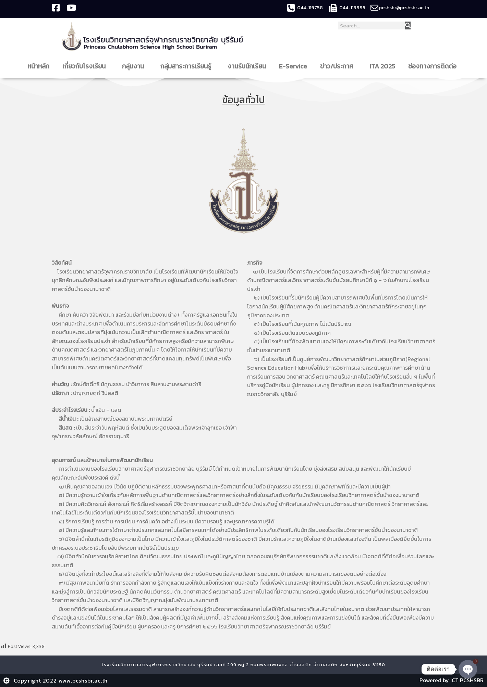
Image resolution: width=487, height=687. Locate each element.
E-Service (293, 66)
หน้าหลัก (38, 66)
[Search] (408, 25)
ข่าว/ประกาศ (338, 66)
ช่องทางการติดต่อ (434, 66)
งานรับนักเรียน (247, 66)
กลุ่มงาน (134, 66)
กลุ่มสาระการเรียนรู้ (187, 66)
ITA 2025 (382, 66)
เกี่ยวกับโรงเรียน (85, 66)
